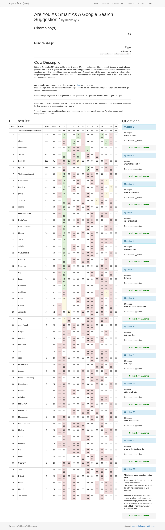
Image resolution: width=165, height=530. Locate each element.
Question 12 (129, 441)
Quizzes (105, 3)
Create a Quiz (118, 3)
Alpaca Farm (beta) (19, 3)
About (96, 3)
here (79, 85)
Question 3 (129, 184)
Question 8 (129, 327)
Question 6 (129, 269)
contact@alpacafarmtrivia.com (144, 526)
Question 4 (129, 212)
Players (130, 3)
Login (150, 3)
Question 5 (129, 241)
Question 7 (129, 298)
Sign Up (140, 3)
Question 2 (129, 155)
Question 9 (129, 355)
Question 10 (129, 384)
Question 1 (129, 127)
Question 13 (129, 469)
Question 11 (129, 412)
